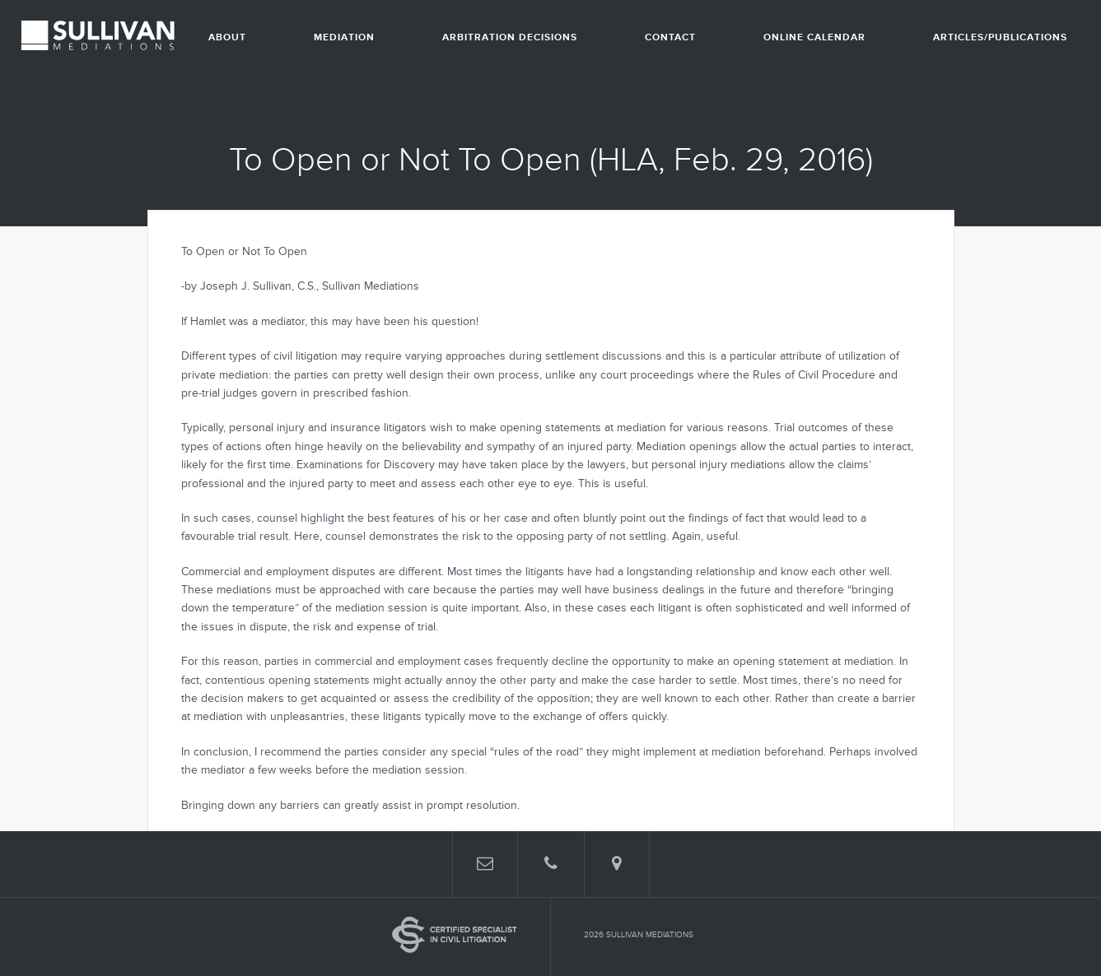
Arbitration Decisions (509, 37)
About (227, 37)
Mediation (344, 37)
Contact (670, 37)
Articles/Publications (1000, 37)
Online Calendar (814, 37)
